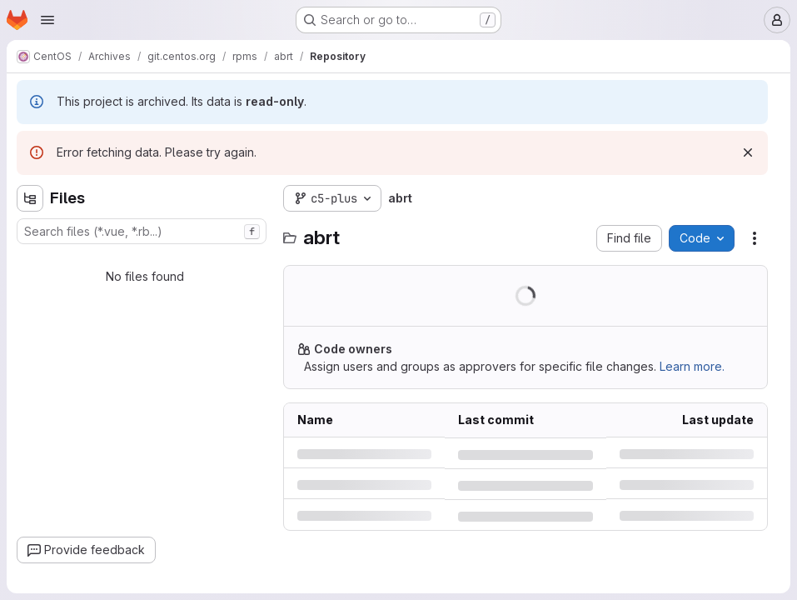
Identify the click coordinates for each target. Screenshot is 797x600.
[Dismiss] (748, 152)
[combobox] (141, 231)
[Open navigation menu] (47, 20)
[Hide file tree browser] (30, 198)
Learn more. (692, 366)
